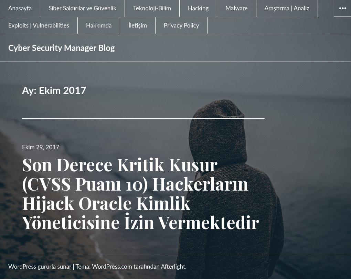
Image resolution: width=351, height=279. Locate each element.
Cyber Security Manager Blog (61, 48)
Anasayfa (20, 8)
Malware (236, 8)
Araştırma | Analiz (287, 8)
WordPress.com (112, 266)
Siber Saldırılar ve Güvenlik (82, 8)
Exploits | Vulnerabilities (38, 25)
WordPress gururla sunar (39, 266)
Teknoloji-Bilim (152, 8)
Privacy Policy (181, 25)
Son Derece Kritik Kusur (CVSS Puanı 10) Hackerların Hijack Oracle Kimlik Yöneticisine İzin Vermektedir (140, 193)
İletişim (137, 25)
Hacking (198, 8)
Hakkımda (99, 25)
